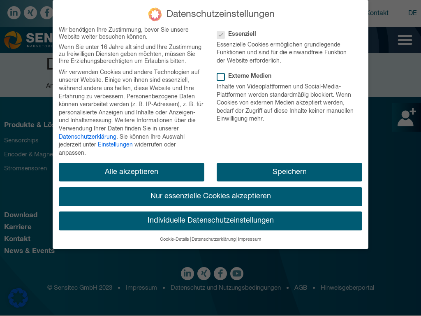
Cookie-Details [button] (174, 239)
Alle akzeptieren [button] (131, 171)
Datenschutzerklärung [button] (214, 239)
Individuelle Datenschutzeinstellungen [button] (211, 219)
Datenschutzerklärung (87, 136)
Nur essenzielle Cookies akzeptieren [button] (210, 195)
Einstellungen (115, 144)
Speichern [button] (290, 171)
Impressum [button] (249, 239)
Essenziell (239, 33)
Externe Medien (247, 75)
